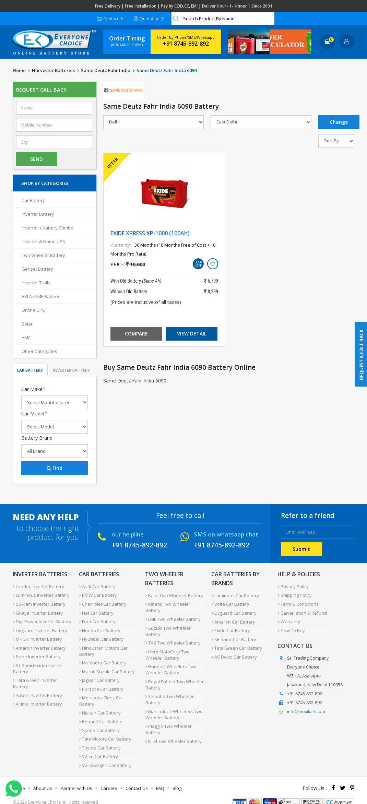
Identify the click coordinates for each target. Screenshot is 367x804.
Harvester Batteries (53, 71)
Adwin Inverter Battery (37, 689)
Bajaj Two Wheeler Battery (174, 595)
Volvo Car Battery (98, 747)
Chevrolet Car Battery (102, 603)
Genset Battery (37, 269)
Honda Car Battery (99, 628)
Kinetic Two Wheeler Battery (167, 607)
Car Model (34, 414)
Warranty (288, 619)
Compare (136, 334)
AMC (26, 338)
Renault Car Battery (100, 714)
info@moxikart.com (306, 709)
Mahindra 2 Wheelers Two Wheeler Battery (173, 710)
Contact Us (111, 19)
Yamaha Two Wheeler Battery (169, 695)
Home (19, 71)
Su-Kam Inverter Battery (39, 603)
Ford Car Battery (97, 619)
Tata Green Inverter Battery (35, 678)
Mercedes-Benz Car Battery (101, 694)
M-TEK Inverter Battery (37, 636)
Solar (27, 324)
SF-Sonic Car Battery (233, 637)
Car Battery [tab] (30, 371)
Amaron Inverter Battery (39, 644)
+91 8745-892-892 (186, 44)
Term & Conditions (297, 603)
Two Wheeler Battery (43, 255)
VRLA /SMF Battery (40, 297)
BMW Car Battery (98, 595)
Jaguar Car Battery (99, 675)
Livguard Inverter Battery (40, 628)
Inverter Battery (38, 214)
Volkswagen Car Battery (105, 755)
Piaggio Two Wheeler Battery (168, 724)
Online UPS (33, 310)
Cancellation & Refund (302, 611)
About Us (42, 778)
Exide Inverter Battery (36, 652)
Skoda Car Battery (99, 722)
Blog (177, 778)
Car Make (33, 389)
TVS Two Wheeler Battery (172, 641)
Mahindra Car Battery (102, 658)
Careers (108, 778)
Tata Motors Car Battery (105, 731)
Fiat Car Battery (96, 611)
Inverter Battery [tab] (71, 371)
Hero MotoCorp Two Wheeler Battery (167, 652)
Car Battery (33, 201)
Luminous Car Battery (235, 595)
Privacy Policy (292, 586)
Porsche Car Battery (101, 683)
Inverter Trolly (36, 283)
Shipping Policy (294, 595)
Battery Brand (36, 438)
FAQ (160, 778)
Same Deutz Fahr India (105, 71)
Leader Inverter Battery (38, 586)
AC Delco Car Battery (234, 653)
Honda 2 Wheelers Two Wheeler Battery (170, 666)
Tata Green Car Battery (236, 645)
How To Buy (291, 628)
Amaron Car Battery (233, 620)
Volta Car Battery (230, 604)
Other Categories (39, 351)
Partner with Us (76, 778)
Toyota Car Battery (99, 739)
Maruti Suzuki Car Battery (106, 667)
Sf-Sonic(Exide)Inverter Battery (38, 664)
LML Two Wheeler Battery (172, 618)
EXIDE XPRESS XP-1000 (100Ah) (150, 233)
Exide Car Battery (230, 628)
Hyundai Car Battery (101, 636)
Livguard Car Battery (233, 612)
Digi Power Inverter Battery (42, 619)
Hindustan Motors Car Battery (103, 647)
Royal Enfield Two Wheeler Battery (174, 681)
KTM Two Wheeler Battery (173, 735)
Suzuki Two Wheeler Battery (167, 629)
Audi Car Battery (97, 586)
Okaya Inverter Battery (38, 611)
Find (54, 468)
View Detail (191, 334)
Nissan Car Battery (99, 706)
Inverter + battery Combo (47, 228)
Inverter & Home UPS (43, 242)
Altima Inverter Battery (37, 698)
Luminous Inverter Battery (41, 595)
